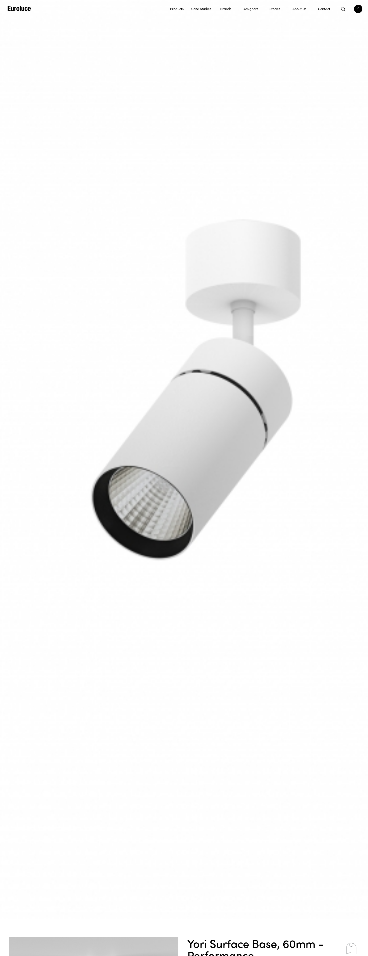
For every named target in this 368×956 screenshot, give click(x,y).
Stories (275, 8)
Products (177, 8)
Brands (225, 8)
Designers (250, 8)
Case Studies (201, 8)
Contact (324, 8)
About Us (299, 8)
